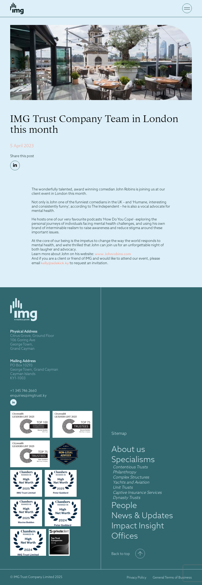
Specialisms (133, 459)
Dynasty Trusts (126, 497)
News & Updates (142, 515)
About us (128, 449)
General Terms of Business (172, 577)
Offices (124, 536)
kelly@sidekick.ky (55, 262)
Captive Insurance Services (137, 492)
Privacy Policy (136, 577)
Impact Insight (137, 525)
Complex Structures (131, 477)
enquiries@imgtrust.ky (28, 395)
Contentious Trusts (130, 466)
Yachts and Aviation (131, 482)
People (124, 505)
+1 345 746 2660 (23, 390)
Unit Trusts (123, 487)
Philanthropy (124, 471)
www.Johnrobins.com (113, 253)
